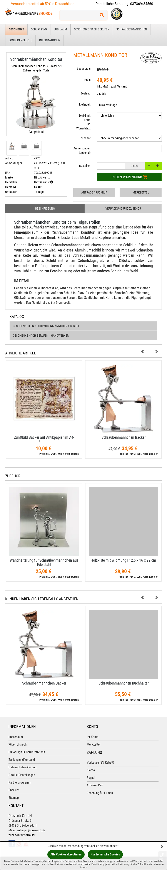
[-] (149, 166)
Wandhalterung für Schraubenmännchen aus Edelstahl (44, 562)
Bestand (85, 93)
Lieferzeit (84, 104)
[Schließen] (162, 847)
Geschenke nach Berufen (91, 29)
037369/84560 (141, 4)
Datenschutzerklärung (22, 767)
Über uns (14, 790)
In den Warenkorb (129, 177)
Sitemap (13, 798)
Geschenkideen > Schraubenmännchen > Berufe (46, 326)
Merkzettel (141, 192)
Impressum (15, 737)
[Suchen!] (101, 15)
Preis (87, 79)
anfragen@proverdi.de (31, 830)
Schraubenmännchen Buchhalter (124, 683)
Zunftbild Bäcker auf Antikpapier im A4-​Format (44, 439)
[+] (157, 166)
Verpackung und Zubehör (123, 208)
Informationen (49, 40)
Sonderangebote (20, 40)
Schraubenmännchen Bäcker (123, 437)
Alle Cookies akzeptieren (66, 854)
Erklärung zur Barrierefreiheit (26, 752)
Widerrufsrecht (17, 744)
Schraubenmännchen (131, 29)
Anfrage (94, 192)
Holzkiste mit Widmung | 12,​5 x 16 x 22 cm (123, 560)
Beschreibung (45, 208)
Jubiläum (60, 29)
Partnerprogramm (19, 782)
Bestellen (84, 165)
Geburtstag (39, 29)
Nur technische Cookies (105, 854)
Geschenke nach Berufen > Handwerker (40, 335)
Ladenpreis (83, 68)
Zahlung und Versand (21, 760)
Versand (122, 86)
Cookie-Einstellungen (21, 775)
